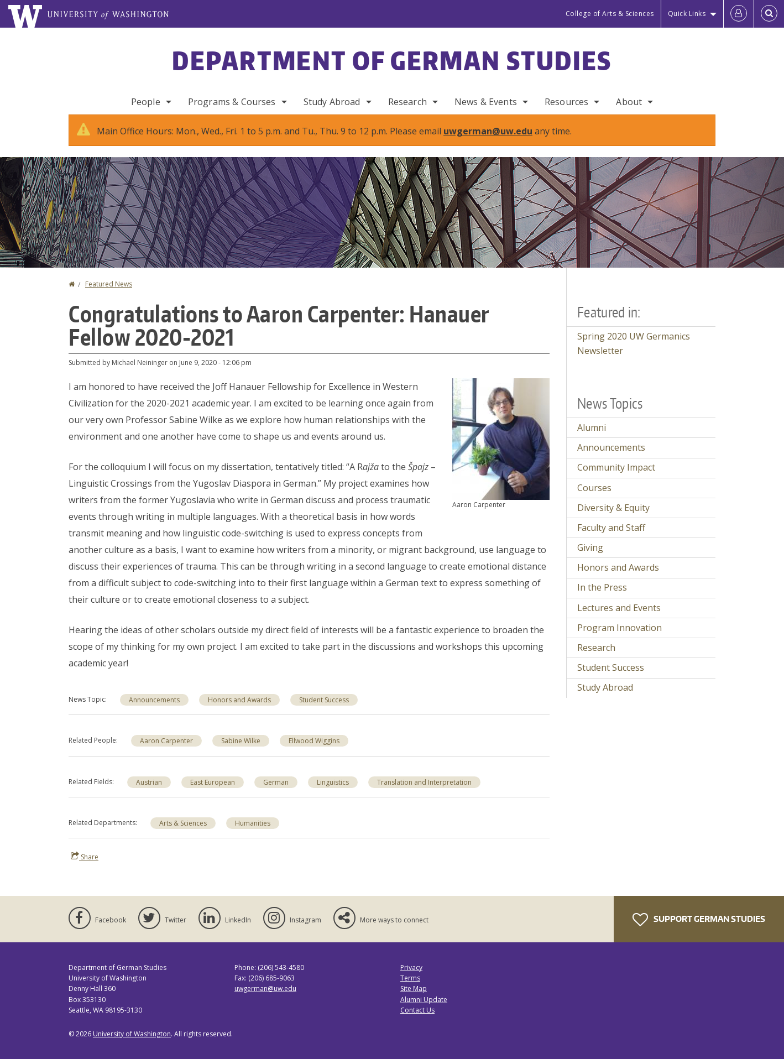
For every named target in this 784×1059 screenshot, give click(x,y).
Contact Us (417, 1021)
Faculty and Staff (611, 539)
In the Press (602, 598)
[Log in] (739, 14)
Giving (590, 558)
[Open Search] (769, 14)
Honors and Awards (239, 711)
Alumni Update (423, 1010)
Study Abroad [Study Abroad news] (605, 698)
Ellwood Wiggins (314, 752)
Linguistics (333, 793)
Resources (566, 102)
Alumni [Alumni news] (591, 438)
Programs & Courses (232, 102)
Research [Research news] (596, 659)
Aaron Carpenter (166, 752)
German (276, 793)
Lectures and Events (619, 619)
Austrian (149, 793)
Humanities (252, 834)
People (145, 102)
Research (407, 102)
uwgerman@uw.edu (487, 142)
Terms (410, 989)
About (629, 102)
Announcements (154, 711)
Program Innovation (619, 639)
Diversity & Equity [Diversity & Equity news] (613, 519)
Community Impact (616, 478)
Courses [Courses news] (594, 499)
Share (84, 868)
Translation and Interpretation (424, 793)
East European (212, 793)
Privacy (411, 978)
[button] (501, 449)
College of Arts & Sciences (610, 13)
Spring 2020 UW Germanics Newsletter (633, 354)
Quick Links (687, 13)
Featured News (108, 295)
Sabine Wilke (240, 752)
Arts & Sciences (183, 834)
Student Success (324, 711)
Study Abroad (332, 102)
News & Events (485, 102)
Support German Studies (699, 930)
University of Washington (132, 1045)
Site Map (413, 999)
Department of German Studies (391, 60)
